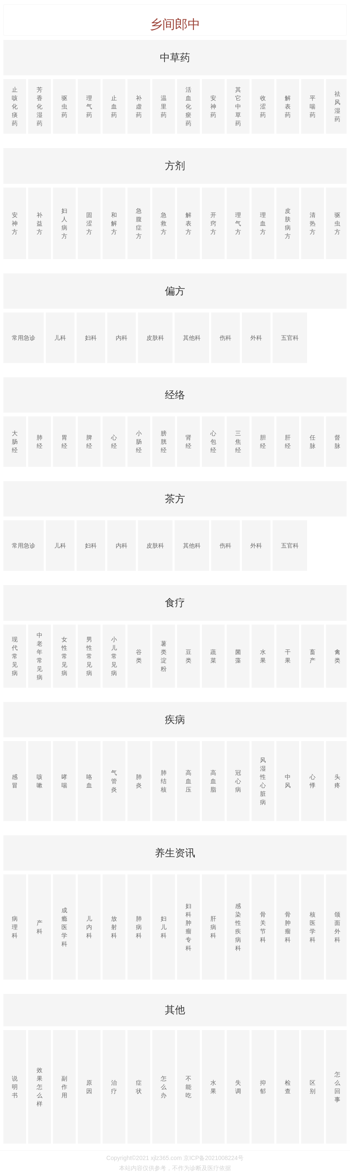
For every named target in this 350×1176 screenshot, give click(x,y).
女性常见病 (64, 656)
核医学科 (313, 927)
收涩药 (263, 106)
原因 (89, 1086)
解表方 (188, 223)
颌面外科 (337, 927)
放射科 (114, 927)
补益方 (39, 223)
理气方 (238, 223)
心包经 (213, 441)
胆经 (263, 441)
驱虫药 (64, 106)
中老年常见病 (39, 656)
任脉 (313, 441)
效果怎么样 (39, 1087)
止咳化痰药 (15, 106)
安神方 (15, 223)
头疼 (337, 781)
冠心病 (238, 781)
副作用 (64, 1087)
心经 (114, 441)
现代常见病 (15, 656)
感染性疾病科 (238, 927)
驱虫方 (337, 223)
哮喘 (64, 781)
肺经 (39, 441)
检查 (288, 1086)
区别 (313, 1086)
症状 (139, 1086)
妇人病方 (64, 223)
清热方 (313, 223)
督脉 (337, 441)
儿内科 (89, 927)
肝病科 (213, 927)
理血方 (263, 223)
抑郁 (263, 1086)
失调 (238, 1086)
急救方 (164, 223)
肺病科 (139, 927)
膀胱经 (164, 441)
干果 (288, 656)
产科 (39, 927)
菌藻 (238, 656)
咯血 (89, 781)
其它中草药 (238, 106)
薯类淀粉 (164, 656)
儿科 (60, 337)
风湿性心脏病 (263, 781)
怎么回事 (337, 1087)
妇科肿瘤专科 (188, 927)
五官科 (290, 337)
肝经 (288, 441)
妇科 (91, 337)
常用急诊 (23, 337)
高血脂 (213, 781)
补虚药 (139, 106)
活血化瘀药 (188, 106)
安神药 (213, 106)
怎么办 (164, 1087)
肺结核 (164, 781)
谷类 (139, 656)
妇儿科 (164, 927)
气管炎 (114, 781)
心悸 (313, 781)
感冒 (15, 781)
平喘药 (313, 106)
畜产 (313, 656)
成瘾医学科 (64, 927)
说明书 (15, 1087)
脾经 (89, 441)
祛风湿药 (337, 106)
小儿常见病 (114, 656)
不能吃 (188, 1087)
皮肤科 (155, 337)
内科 (121, 337)
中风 (288, 781)
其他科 (192, 337)
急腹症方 (139, 223)
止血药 (114, 106)
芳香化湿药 (39, 106)
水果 (263, 656)
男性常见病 (89, 656)
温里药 (164, 106)
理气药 (89, 106)
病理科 (15, 927)
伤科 (225, 337)
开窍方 (213, 223)
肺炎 (139, 781)
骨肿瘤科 (288, 927)
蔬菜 (213, 656)
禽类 (337, 656)
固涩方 (89, 223)
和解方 (114, 223)
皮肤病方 (288, 223)
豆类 (188, 656)
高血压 (188, 781)
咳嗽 (39, 781)
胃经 (64, 441)
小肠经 (139, 441)
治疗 (114, 1086)
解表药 (288, 106)
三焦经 (238, 441)
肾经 (188, 441)
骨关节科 (263, 927)
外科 (256, 337)
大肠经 (15, 441)
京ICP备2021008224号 (213, 1158)
